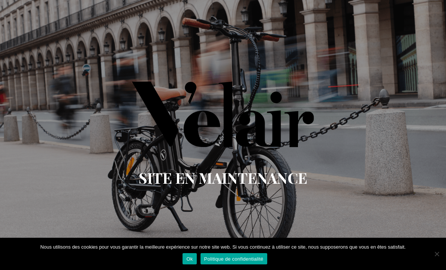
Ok (189, 259)
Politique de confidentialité (233, 259)
